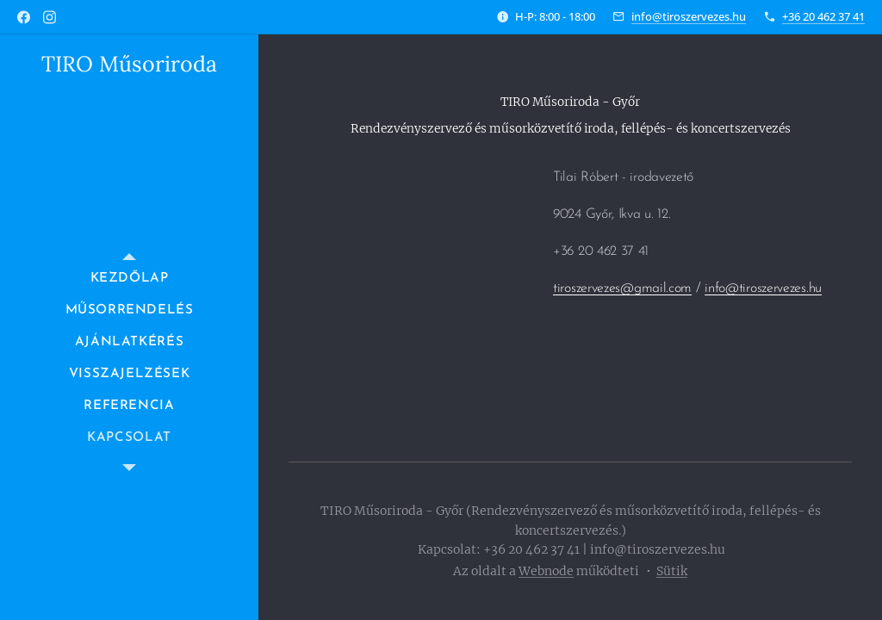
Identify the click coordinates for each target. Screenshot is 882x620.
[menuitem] (129, 278)
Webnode (546, 571)
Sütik (671, 571)
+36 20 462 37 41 (823, 16)
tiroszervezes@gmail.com (622, 288)
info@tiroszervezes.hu (688, 16)
